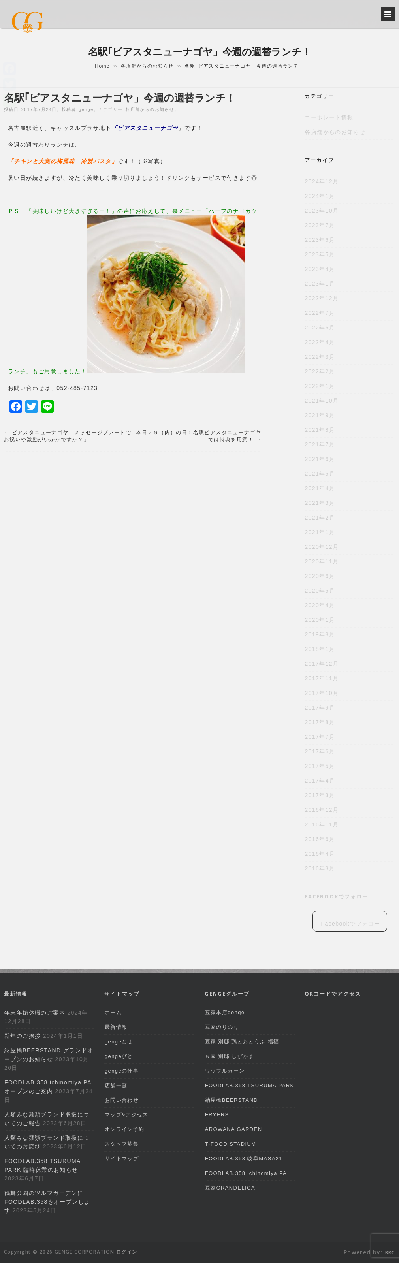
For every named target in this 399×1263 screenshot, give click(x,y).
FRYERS (217, 1115)
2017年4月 (320, 780)
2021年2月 (320, 517)
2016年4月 (320, 854)
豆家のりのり (222, 1027)
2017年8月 (320, 722)
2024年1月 (320, 196)
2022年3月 (320, 357)
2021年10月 (322, 400)
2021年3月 (320, 503)
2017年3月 (320, 795)
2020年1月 (320, 620)
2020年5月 (320, 590)
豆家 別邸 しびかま (229, 1056)
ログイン (126, 1251)
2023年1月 (320, 283)
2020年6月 (320, 576)
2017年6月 (320, 751)
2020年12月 (322, 547)
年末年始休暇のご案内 (34, 1012)
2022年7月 (320, 313)
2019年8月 (320, 634)
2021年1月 (320, 532)
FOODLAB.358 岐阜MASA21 (243, 1158)
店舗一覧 (116, 1085)
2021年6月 (320, 459)
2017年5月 (320, 766)
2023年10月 (322, 210)
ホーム (113, 1012)
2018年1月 (320, 649)
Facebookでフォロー (336, 896)
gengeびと (119, 1056)
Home (102, 66)
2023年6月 (320, 240)
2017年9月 (320, 707)
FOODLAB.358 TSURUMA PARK (249, 1085)
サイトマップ (122, 1158)
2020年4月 (320, 605)
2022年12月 (322, 298)
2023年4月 (320, 269)
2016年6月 (320, 839)
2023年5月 (320, 254)
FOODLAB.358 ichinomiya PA (246, 1173)
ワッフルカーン (225, 1071)
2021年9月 (320, 415)
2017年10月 (322, 693)
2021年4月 (320, 488)
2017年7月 (320, 737)
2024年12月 (322, 181)
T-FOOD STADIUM (230, 1144)
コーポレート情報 (329, 117)
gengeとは (119, 1042)
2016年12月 (322, 810)
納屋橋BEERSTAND (231, 1100)
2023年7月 (320, 225)
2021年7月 (320, 444)
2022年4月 (320, 342)
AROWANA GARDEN (233, 1129)
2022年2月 (320, 371)
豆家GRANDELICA (230, 1188)
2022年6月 (320, 327)
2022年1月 (320, 386)
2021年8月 (320, 430)
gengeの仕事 (122, 1071)
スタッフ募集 (122, 1144)
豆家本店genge (225, 1012)
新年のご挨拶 (22, 1036)
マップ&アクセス (127, 1115)
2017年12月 (322, 664)
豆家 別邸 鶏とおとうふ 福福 (242, 1042)
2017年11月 (322, 678)
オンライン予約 (125, 1129)
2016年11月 (322, 824)
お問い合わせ (122, 1100)
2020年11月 (322, 561)
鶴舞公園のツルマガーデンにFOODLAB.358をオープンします (47, 1202)
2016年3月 (320, 868)
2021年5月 (320, 474)
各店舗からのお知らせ (147, 66)
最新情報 (116, 1027)
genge (86, 109)
